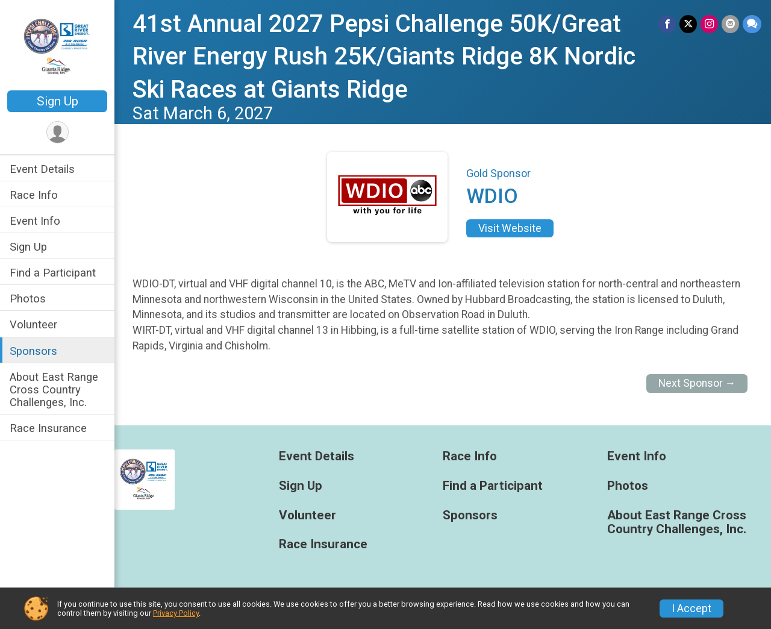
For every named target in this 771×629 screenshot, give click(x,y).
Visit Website (510, 228)
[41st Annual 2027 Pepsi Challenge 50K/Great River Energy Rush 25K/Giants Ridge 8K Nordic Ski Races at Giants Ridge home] (57, 46)
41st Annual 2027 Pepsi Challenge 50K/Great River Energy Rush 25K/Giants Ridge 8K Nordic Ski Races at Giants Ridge (384, 57)
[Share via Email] (730, 24)
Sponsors (33, 351)
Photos (28, 298)
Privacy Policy (176, 613)
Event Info (35, 220)
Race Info (34, 195)
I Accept (691, 608)
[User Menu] (57, 132)
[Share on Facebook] (667, 24)
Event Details (42, 169)
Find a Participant (53, 272)
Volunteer (33, 324)
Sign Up (57, 101)
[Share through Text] (752, 24)
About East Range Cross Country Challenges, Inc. (54, 389)
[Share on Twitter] (688, 24)
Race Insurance (48, 428)
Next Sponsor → (697, 383)
